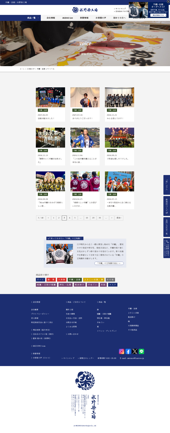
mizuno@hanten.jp (135, 359)
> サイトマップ (120, 9)
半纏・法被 (132, 310)
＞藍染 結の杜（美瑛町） (41, 339)
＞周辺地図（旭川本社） (41, 331)
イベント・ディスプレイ (107, 332)
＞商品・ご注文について (76, 303)
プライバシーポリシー (40, 315)
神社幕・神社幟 (103, 319)
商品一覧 (31, 18)
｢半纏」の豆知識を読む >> (109, 264)
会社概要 (34, 310)
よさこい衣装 (133, 314)
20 (93, 219)
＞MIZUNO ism (38, 347)
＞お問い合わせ (72, 335)
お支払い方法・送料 (74, 319)
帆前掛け (131, 318)
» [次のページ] (111, 219)
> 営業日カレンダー (86, 359)
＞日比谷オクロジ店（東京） (43, 335)
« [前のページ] (48, 219)
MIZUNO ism (67, 18)
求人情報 (34, 319)
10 (87, 219)
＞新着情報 (35, 354)
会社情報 (51, 18)
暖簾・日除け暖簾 (104, 315)
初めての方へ (119, 18)
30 (100, 219)
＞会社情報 (35, 303)
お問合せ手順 (71, 323)
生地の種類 (70, 315)
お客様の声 (101, 18)
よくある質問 (71, 328)
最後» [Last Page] (119, 219)
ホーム (22, 69)
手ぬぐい (100, 323)
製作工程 (69, 310)
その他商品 (132, 331)
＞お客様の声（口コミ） (41, 359)
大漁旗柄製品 (133, 327)
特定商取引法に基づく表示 (42, 323)
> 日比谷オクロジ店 (121, 11)
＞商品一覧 (101, 303)
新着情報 (84, 18)
